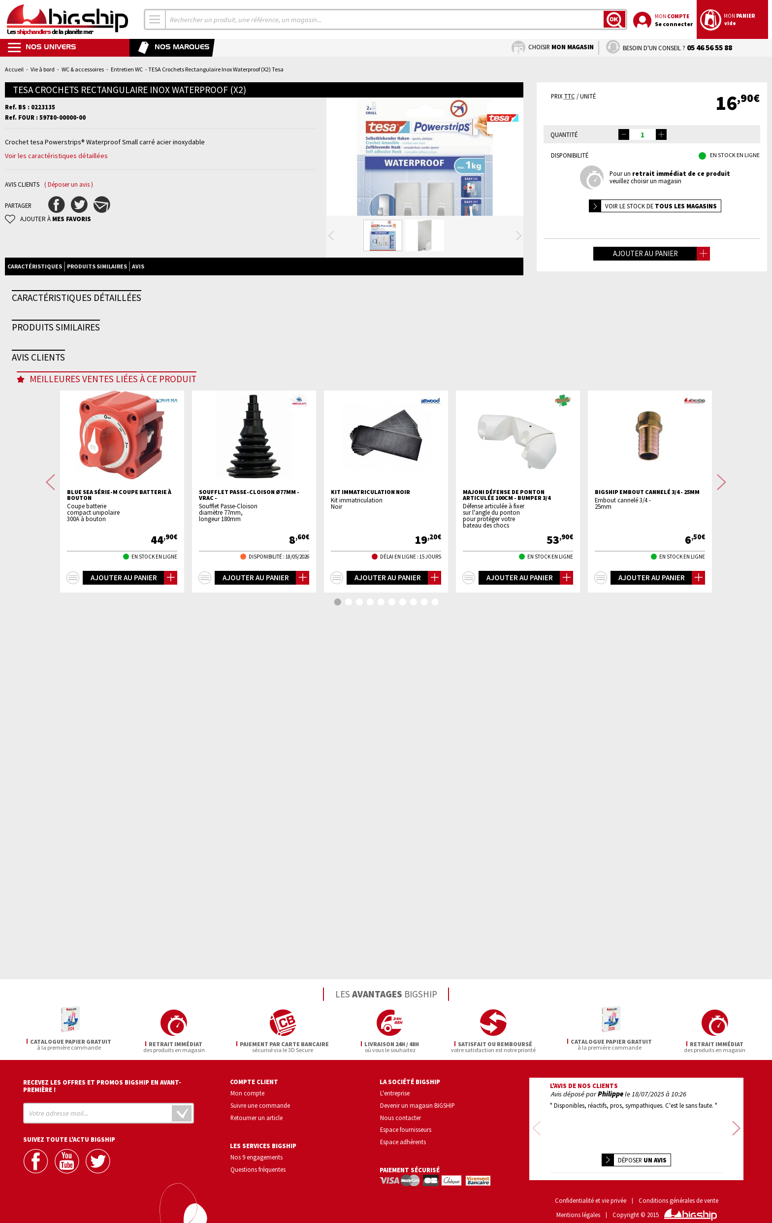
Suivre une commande (260, 1104)
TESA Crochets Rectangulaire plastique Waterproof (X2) (124, 558)
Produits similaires (97, 305)
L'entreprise (395, 1091)
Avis (138, 305)
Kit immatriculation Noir (370, 852)
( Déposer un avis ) (68, 184)
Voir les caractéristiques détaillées (56, 155)
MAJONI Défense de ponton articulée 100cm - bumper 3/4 (506, 854)
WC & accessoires (83, 69)
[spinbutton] (642, 134)
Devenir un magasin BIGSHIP (417, 1104)
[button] (661, 134)
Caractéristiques (34, 305)
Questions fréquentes (258, 1168)
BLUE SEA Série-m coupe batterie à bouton (119, 854)
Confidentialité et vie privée (590, 1186)
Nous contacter (400, 1116)
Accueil (14, 69)
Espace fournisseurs (405, 1128)
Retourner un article (256, 1116)
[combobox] (155, 19)
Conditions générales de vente (678, 1186)
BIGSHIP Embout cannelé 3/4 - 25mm (647, 852)
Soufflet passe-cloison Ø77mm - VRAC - (249, 854)
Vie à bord (43, 69)
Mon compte (247, 1091)
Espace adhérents (403, 1141)
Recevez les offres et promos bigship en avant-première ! (102, 1084)
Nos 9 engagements (256, 1156)
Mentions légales (578, 1200)
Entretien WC (127, 69)
